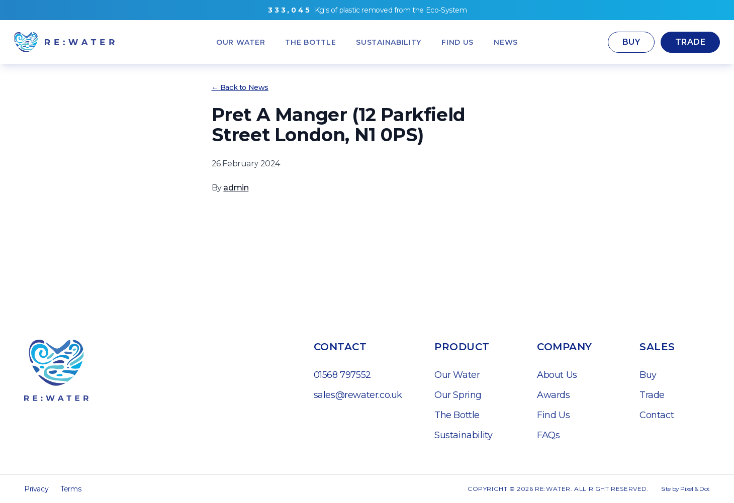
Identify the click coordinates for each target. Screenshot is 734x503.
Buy (631, 42)
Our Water (457, 374)
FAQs (548, 435)
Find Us (553, 415)
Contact (656, 415)
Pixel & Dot (695, 488)
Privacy (36, 488)
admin (235, 187)
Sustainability (463, 435)
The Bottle (457, 415)
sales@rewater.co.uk (358, 394)
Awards (553, 394)
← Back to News (240, 87)
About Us (557, 374)
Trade (690, 42)
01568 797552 (342, 374)
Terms (70, 488)
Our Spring (458, 394)
